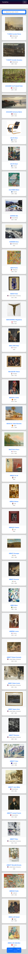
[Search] (4, 12)
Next (18, 949)
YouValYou (5, 2)
